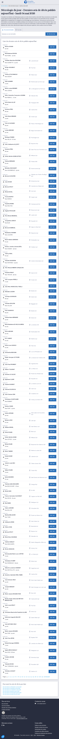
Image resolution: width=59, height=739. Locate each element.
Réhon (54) (33, 561)
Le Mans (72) (33, 369)
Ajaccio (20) (33, 273)
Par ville (18, 30)
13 (28, 676)
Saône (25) (33, 297)
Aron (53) (32, 191)
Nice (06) (32, 593)
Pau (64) (32, 68)
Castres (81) (33, 110)
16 (35, 676)
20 (44, 676)
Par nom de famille (8, 30)
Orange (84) (33, 484)
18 (40, 676)
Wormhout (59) (34, 657)
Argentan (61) (33, 364)
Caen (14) (32, 389)
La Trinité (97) (33, 554)
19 (42, 676)
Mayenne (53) (33, 233)
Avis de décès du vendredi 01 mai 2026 (12, 689)
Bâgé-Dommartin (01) (35, 131)
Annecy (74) (33, 548)
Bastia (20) (33, 291)
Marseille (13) (33, 536)
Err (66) (32, 490)
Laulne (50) (33, 215)
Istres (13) (32, 611)
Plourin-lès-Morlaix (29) (36, 374)
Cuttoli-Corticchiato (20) (36, 261)
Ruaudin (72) (33, 221)
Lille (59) (32, 420)
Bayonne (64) (33, 143)
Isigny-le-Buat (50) (35, 227)
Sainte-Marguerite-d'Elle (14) (37, 542)
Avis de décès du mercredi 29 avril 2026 (12, 692)
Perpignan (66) (34, 103)
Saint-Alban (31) (34, 521)
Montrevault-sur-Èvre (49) (36, 82)
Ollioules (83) (33, 96)
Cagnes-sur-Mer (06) (35, 496)
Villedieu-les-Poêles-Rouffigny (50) (38, 175)
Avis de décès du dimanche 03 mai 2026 (12, 686)
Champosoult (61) (34, 204)
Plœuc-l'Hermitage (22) (36, 124)
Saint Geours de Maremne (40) (38, 477)
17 (37, 676)
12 (26, 676)
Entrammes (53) (34, 181)
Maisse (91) (33, 75)
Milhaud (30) (33, 155)
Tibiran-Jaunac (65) (35, 463)
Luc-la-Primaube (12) (35, 352)
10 (22, 676)
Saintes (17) (33, 671)
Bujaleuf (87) (33, 637)
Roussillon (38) (34, 664)
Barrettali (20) (33, 526)
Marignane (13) (34, 650)
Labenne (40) (33, 456)
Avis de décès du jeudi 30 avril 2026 (11, 691)
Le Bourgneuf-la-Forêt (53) (37, 89)
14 (31, 676)
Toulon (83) (33, 470)
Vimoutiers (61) (34, 508)
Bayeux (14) (33, 531)
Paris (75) (32, 346)
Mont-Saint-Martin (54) (36, 580)
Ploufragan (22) (34, 137)
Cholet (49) (33, 117)
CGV (32, 735)
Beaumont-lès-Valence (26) (37, 444)
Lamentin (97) (33, 61)
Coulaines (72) (33, 394)
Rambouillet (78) (34, 332)
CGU (35, 735)
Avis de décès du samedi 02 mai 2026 (11, 688)
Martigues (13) (33, 502)
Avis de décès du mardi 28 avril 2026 (11, 694)
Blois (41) (32, 431)
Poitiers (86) (33, 161)
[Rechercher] (51, 34)
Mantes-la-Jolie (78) (35, 450)
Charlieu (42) (33, 247)
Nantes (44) (33, 339)
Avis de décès (4, 5)
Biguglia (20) (33, 304)
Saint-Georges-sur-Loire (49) (37, 587)
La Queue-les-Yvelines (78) (37, 358)
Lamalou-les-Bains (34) (36, 643)
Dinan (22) (32, 318)
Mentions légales (41, 735)
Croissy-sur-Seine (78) (35, 400)
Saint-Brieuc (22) (34, 426)
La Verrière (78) (34, 325)
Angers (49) (33, 197)
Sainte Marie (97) (34, 617)
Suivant (48, 676)
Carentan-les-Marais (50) (36, 186)
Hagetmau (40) (34, 568)
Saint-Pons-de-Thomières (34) (38, 149)
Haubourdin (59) (34, 599)
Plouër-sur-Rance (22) (35, 515)
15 (33, 676)
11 (24, 676)
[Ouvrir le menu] (2, 2)
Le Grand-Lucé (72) (35, 384)
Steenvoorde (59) (34, 168)
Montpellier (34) (34, 240)
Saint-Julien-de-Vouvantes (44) (37, 413)
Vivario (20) (33, 280)
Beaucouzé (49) (34, 210)
